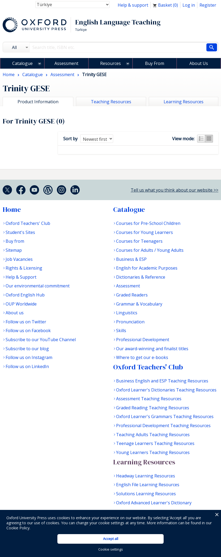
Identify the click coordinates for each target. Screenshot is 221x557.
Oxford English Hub (25, 295)
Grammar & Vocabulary (139, 304)
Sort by (70, 139)
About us (15, 313)
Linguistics (126, 313)
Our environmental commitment (38, 286)
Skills (121, 330)
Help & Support (21, 277)
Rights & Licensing (24, 268)
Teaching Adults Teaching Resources (153, 435)
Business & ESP (131, 259)
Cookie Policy (17, 527)
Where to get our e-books (142, 357)
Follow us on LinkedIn (27, 366)
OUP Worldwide (21, 304)
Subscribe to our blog (27, 349)
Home (12, 209)
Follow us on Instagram (29, 357)
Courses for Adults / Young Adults (150, 250)
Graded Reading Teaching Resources (152, 408)
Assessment (66, 63)
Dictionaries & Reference (140, 277)
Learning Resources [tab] (183, 102)
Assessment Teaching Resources (148, 399)
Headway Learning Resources (145, 476)
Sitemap (14, 250)
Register (207, 5)
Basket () (165, 5)
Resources (110, 63)
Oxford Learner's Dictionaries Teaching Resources (166, 390)
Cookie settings (110, 549)
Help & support (133, 5)
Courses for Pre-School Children (148, 223)
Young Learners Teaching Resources (153, 452)
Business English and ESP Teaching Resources (162, 381)
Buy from (15, 241)
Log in (188, 5)
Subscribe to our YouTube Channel (41, 340)
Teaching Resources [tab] (111, 102)
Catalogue (22, 63)
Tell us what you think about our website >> (174, 190)
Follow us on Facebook (28, 330)
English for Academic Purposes (146, 268)
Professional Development (142, 340)
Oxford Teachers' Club (28, 223)
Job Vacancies (19, 259)
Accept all (110, 538)
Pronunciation (130, 322)
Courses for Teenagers (139, 241)
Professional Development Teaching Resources (163, 425)
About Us (198, 63)
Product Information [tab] (38, 102)
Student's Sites (20, 232)
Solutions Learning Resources (146, 494)
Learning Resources (144, 462)
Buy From (154, 63)
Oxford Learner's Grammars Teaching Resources (165, 416)
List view (201, 139)
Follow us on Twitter (26, 322)
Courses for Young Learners (144, 232)
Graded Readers (132, 295)
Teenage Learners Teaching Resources (155, 443)
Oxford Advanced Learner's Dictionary (154, 503)
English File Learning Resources (147, 485)
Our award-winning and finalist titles (152, 349)
